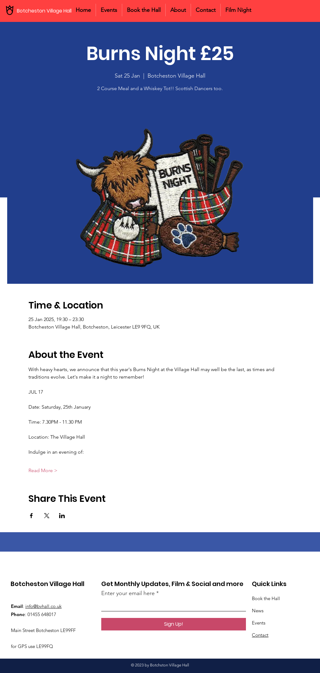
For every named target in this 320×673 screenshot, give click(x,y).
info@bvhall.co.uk (43, 606)
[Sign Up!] (173, 624)
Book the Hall (266, 598)
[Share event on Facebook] (31, 515)
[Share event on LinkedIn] (62, 515)
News (257, 611)
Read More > (43, 470)
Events (258, 623)
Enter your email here (128, 593)
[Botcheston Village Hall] (47, 11)
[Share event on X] (47, 515)
